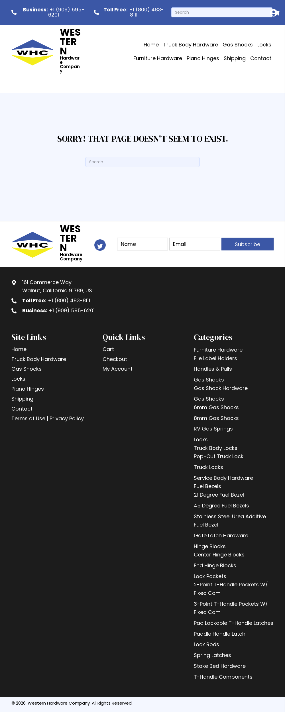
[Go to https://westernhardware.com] (60, 52)
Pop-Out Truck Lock (218, 456)
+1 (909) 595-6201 (72, 310)
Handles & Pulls (213, 368)
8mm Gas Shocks (216, 418)
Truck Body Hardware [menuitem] (38, 359)
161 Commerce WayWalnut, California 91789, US (57, 286)
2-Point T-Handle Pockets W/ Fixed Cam (231, 589)
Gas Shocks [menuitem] (26, 368)
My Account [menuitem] (118, 368)
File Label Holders (215, 358)
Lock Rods (206, 644)
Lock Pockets (210, 576)
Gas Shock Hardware (221, 388)
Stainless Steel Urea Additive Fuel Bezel (230, 521)
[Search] (221, 12)
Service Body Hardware (223, 478)
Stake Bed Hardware (220, 666)
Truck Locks (208, 467)
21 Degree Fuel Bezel (219, 494)
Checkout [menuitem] (115, 359)
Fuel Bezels (207, 486)
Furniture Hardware (218, 349)
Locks (201, 439)
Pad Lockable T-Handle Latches (233, 623)
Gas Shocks (209, 379)
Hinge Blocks (210, 546)
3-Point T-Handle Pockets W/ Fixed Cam (231, 608)
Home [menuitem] (19, 349)
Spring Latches (212, 655)
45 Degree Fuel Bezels (221, 505)
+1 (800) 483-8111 (69, 300)
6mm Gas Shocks (216, 407)
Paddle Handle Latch (219, 633)
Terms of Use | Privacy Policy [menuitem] (47, 418)
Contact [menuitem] (21, 408)
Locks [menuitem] (18, 378)
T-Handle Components (223, 676)
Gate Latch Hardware (221, 535)
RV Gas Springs (213, 428)
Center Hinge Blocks (219, 554)
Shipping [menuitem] (22, 398)
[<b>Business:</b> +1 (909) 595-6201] (49, 12)
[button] (247, 244)
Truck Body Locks (215, 448)
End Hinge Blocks (215, 565)
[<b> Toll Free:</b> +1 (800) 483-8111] (130, 12)
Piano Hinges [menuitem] (27, 388)
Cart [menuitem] (108, 349)
